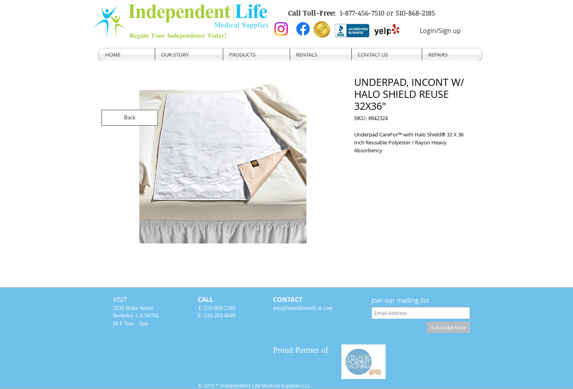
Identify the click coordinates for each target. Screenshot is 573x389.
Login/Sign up (440, 30)
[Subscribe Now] (448, 327)
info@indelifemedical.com (303, 308)
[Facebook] (303, 29)
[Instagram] (281, 29)
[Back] (129, 118)
